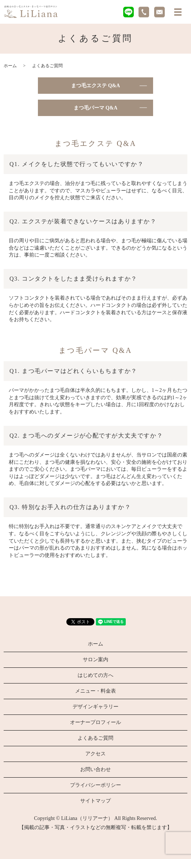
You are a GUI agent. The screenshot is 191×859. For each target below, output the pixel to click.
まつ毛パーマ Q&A (95, 108)
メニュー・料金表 (95, 691)
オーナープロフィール (95, 722)
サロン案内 (95, 659)
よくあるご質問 (95, 738)
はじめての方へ (95, 675)
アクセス (95, 753)
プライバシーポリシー (95, 785)
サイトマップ (95, 801)
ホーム (10, 65)
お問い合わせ (95, 769)
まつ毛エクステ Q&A (95, 85)
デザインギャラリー (95, 706)
